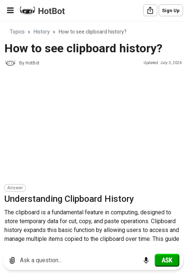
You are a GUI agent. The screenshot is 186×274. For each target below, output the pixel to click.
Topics (17, 32)
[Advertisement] (95, 126)
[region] (93, 133)
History (42, 32)
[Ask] (167, 260)
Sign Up (171, 10)
